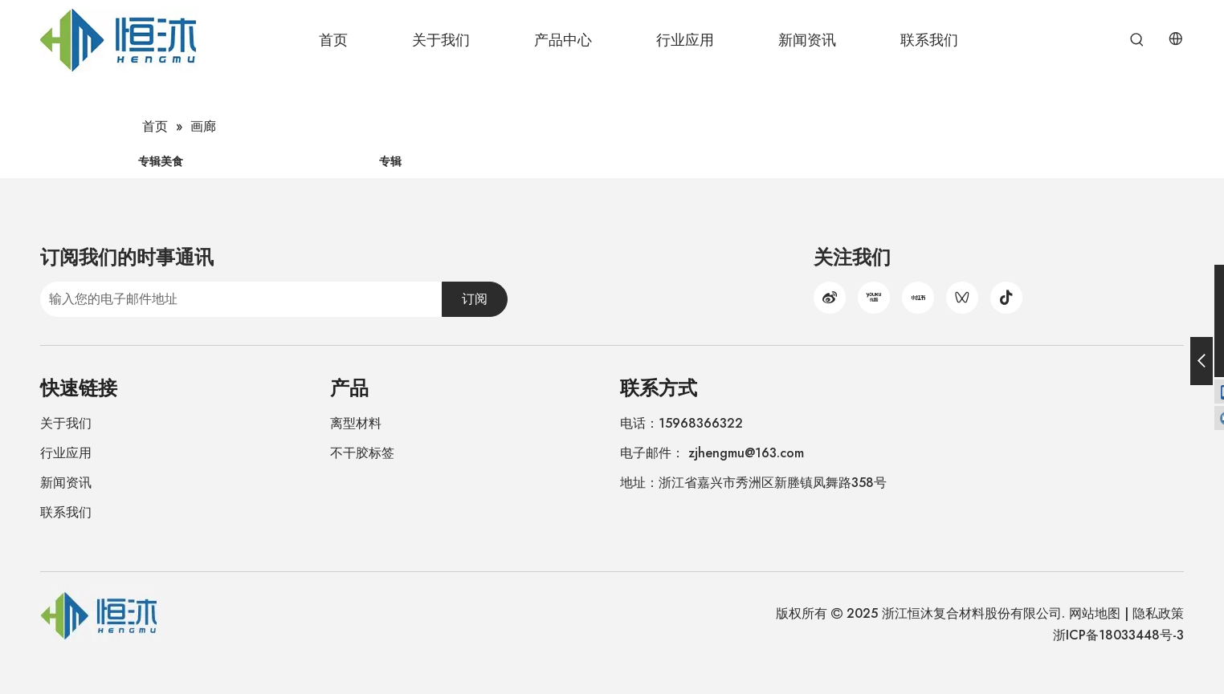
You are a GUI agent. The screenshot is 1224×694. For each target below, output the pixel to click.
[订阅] (475, 299)
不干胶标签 (362, 453)
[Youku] (874, 298)
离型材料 (355, 423)
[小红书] (918, 298)
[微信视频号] (962, 298)
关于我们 (66, 423)
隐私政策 (1158, 613)
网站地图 (1094, 613)
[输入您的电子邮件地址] (238, 299)
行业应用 (66, 453)
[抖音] (1006, 298)
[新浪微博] (830, 298)
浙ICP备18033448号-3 (1118, 635)
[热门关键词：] (1137, 40)
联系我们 (66, 512)
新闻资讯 (66, 482)
